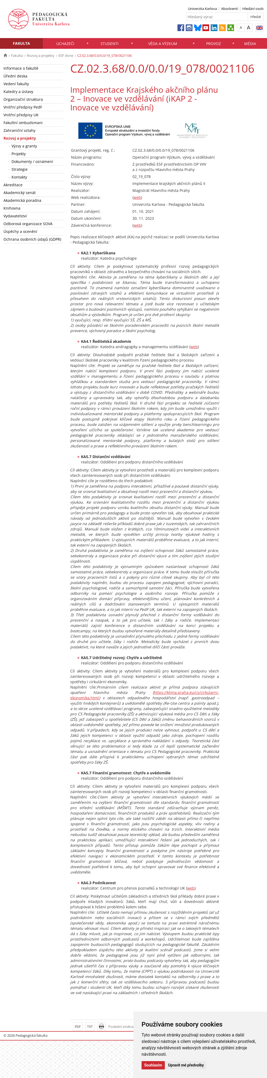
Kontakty (19, 177)
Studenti (109, 43)
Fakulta (21, 43)
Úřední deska (15, 76)
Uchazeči (65, 43)
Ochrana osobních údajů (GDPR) (32, 239)
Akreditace (13, 184)
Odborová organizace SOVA (28, 223)
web (137, 197)
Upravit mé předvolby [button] (186, 1065)
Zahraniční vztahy (19, 130)
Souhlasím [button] (153, 1065)
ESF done (65, 55)
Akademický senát (19, 192)
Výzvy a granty (24, 145)
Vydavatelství (15, 215)
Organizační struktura (23, 99)
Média (250, 43)
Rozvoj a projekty (40, 55)
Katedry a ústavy (18, 91)
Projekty (19, 153)
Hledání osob (253, 8)
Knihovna (11, 208)
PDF (78, 1026)
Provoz (213, 43)
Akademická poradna (22, 200)
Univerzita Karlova (202, 8)
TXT (90, 1026)
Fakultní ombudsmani (23, 122)
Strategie (20, 169)
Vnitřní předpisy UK (21, 114)
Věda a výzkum (162, 43)
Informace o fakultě (20, 68)
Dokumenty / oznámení (32, 161)
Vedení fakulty (16, 83)
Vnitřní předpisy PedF (22, 107)
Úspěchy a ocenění (20, 231)
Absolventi (229, 8)
